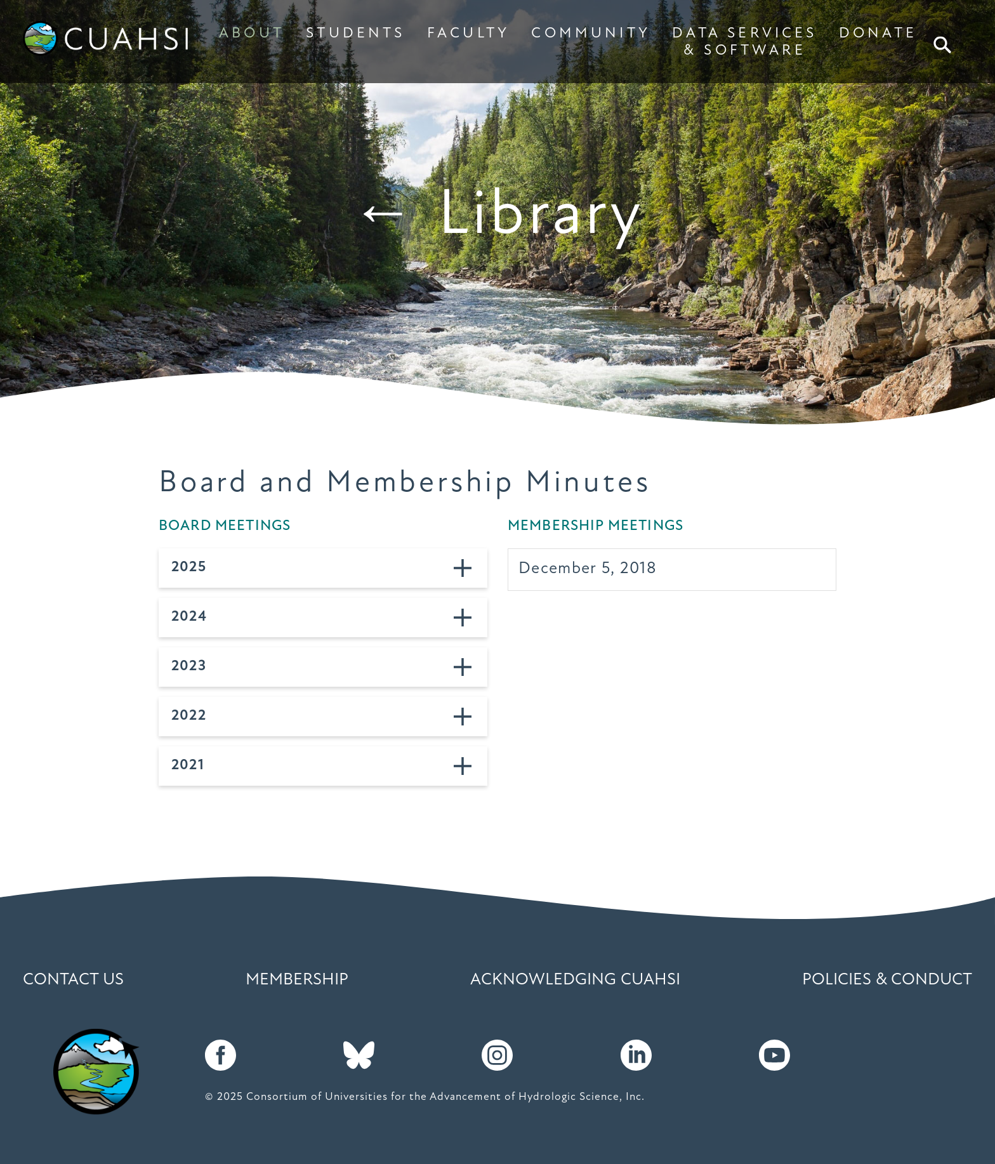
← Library (498, 217)
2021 (187, 765)
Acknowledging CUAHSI (575, 980)
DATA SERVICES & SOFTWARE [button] (744, 42)
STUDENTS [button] (355, 33)
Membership (297, 980)
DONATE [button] (878, 33)
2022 (188, 716)
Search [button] (943, 45)
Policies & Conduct (887, 980)
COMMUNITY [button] (590, 33)
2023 (188, 666)
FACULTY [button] (468, 33)
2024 (189, 617)
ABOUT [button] (251, 33)
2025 (188, 567)
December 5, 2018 (587, 569)
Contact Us (73, 980)
